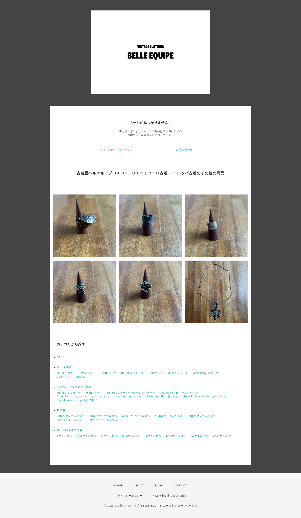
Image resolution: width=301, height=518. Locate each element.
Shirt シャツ (108, 373)
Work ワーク (94, 392)
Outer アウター (66, 373)
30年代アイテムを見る (103, 416)
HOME (118, 485)
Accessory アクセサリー (208, 373)
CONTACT (180, 485)
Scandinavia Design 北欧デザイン (78, 400)
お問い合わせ (184, 149)
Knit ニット (156, 373)
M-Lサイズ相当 (131, 435)
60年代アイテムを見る (202, 416)
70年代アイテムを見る (70, 419)
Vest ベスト (88, 373)
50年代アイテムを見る (169, 416)
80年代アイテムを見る (103, 419)
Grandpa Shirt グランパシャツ (179, 392)
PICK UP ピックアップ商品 (74, 386)
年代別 (61, 410)
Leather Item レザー (129, 396)
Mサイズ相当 (109, 435)
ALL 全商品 (64, 367)
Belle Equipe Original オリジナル (205, 396)
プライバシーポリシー (128, 495)
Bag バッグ (64, 376)
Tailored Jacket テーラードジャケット (131, 392)
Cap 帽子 (82, 376)
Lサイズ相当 (153, 435)
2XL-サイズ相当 (223, 435)
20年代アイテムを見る (70, 416)
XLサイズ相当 (199, 435)
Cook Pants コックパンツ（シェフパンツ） (84, 396)
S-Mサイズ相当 (86, 435)
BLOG (158, 485)
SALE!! (61, 357)
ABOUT (138, 485)
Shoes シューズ (178, 373)
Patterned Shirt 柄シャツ (162, 396)
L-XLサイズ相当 (176, 435)
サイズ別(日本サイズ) (70, 429)
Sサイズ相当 (64, 435)
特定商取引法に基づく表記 (169, 495)
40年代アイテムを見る (136, 416)
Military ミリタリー (69, 392)
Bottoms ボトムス (132, 373)
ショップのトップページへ (116, 149)
